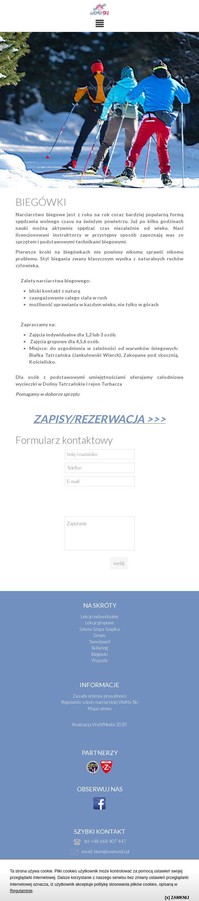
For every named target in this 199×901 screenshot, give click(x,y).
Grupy (99, 635)
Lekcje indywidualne (99, 616)
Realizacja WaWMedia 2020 (99, 724)
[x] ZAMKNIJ (177, 897)
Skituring (99, 647)
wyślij (119, 563)
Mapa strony (100, 708)
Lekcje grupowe (99, 622)
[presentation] (116, 503)
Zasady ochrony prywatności (99, 696)
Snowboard (99, 641)
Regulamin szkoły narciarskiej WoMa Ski (99, 702)
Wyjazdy (100, 660)
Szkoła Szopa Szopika (99, 629)
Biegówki (99, 654)
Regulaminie (21, 890)
